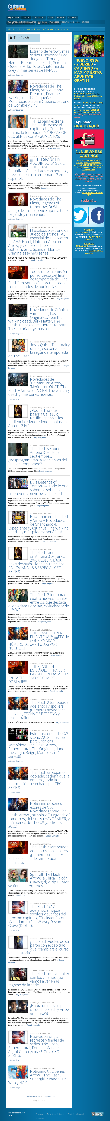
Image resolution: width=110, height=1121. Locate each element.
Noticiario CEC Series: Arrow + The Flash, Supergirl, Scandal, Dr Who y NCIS (37, 1077)
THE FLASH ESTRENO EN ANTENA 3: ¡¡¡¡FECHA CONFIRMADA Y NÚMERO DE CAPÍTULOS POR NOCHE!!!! (38, 641)
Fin (53, 1097)
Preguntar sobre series (70, 22)
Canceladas (54, 22)
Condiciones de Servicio (55, 1114)
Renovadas (42, 22)
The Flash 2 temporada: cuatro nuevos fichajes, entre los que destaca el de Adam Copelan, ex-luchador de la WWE (38, 602)
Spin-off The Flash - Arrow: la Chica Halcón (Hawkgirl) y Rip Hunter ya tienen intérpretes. (38, 880)
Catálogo (85, 22)
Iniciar (29, 1097)
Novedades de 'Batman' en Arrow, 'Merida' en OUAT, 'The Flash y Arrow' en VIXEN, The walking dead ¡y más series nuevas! (38, 387)
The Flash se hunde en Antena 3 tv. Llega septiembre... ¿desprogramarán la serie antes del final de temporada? (38, 456)
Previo (34, 1097)
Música (60, 17)
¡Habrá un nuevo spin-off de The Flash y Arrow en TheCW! (50, 1010)
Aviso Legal (40, 1114)
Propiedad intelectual (76, 1114)
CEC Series (12, 22)
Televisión (38, 17)
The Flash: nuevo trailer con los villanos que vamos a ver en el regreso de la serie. (38, 979)
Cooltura (72, 17)
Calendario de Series (27, 22)
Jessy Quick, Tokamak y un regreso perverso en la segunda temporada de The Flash (39, 351)
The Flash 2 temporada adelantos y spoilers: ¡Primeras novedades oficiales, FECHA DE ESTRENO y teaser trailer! (38, 710)
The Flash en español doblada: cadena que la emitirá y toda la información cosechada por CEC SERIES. (38, 780)
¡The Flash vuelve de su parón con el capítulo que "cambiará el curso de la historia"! (38, 947)
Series (26, 17)
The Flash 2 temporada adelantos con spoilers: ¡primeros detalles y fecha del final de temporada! (38, 853)
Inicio (10, 29)
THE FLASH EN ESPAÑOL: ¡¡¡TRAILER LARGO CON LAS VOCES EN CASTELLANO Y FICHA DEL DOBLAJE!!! (38, 674)
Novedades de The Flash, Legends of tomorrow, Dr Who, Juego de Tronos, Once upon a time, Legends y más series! (38, 207)
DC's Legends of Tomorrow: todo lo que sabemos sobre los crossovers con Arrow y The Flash (38, 488)
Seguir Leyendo (16, 75)
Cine (50, 17)
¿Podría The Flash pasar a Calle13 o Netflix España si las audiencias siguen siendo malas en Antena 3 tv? (37, 418)
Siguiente (47, 1097)
